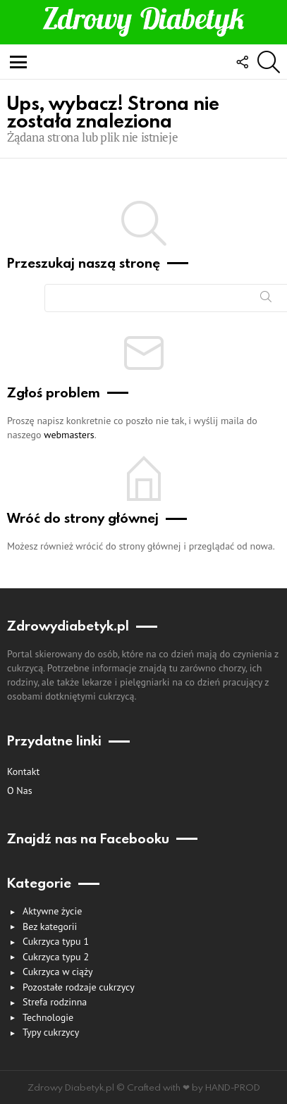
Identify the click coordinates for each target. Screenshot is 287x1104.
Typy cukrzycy (51, 1032)
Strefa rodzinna (55, 1002)
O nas (19, 790)
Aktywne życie (52, 911)
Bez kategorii (50, 926)
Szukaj (266, 299)
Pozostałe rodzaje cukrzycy (79, 987)
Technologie (48, 1017)
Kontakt (23, 771)
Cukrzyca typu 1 (56, 941)
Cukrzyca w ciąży (58, 971)
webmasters (69, 434)
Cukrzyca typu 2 (56, 956)
